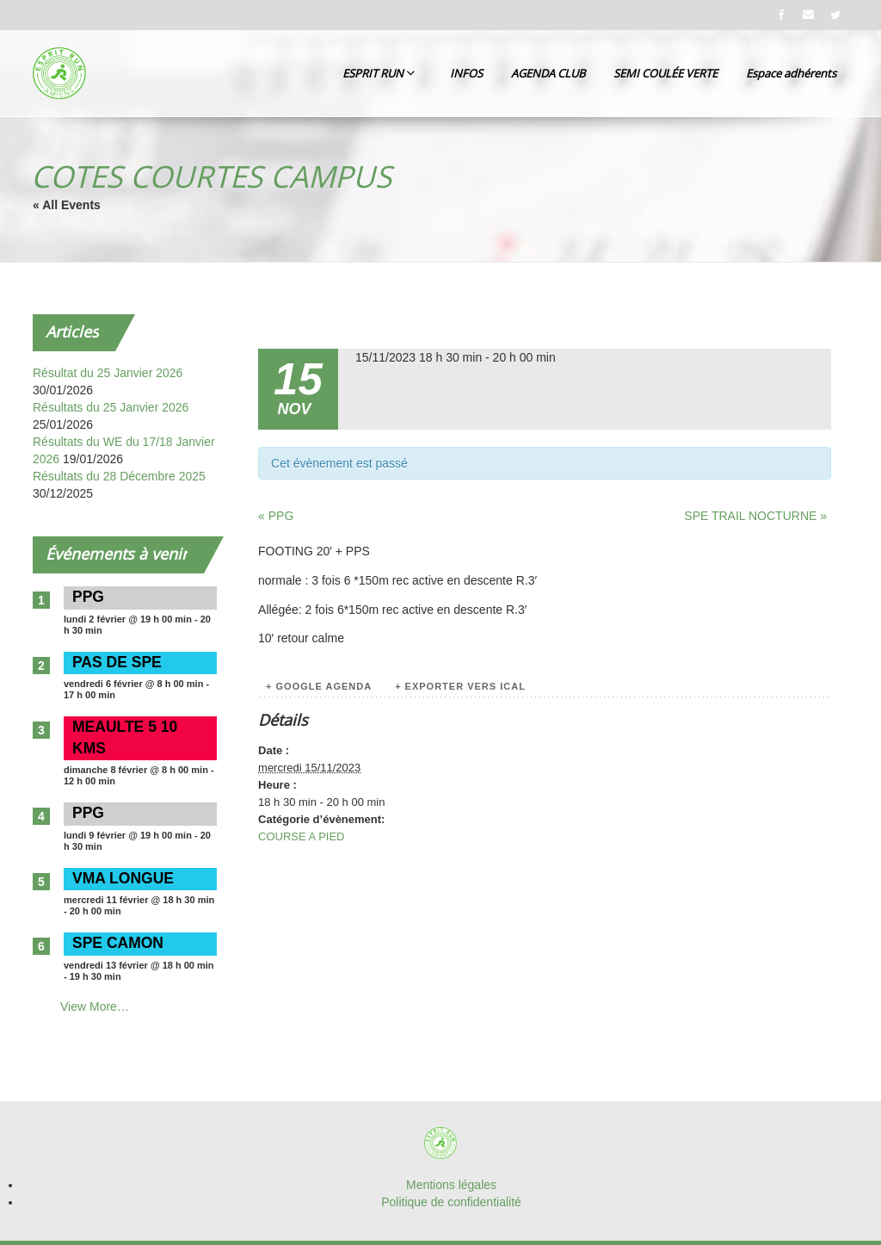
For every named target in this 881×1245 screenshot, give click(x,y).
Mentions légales (451, 1185)
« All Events (67, 205)
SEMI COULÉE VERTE (665, 73)
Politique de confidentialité (451, 1202)
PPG (88, 596)
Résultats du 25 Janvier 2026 (110, 407)
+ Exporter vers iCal (460, 686)
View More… (94, 1006)
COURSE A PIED (301, 836)
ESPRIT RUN (378, 73)
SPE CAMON (117, 942)
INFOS (466, 73)
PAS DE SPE (117, 662)
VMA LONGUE (123, 878)
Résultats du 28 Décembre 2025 (119, 476)
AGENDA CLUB (548, 73)
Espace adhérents (791, 73)
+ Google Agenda (319, 686)
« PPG (275, 516)
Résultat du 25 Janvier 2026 (107, 373)
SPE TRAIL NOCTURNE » (755, 516)
